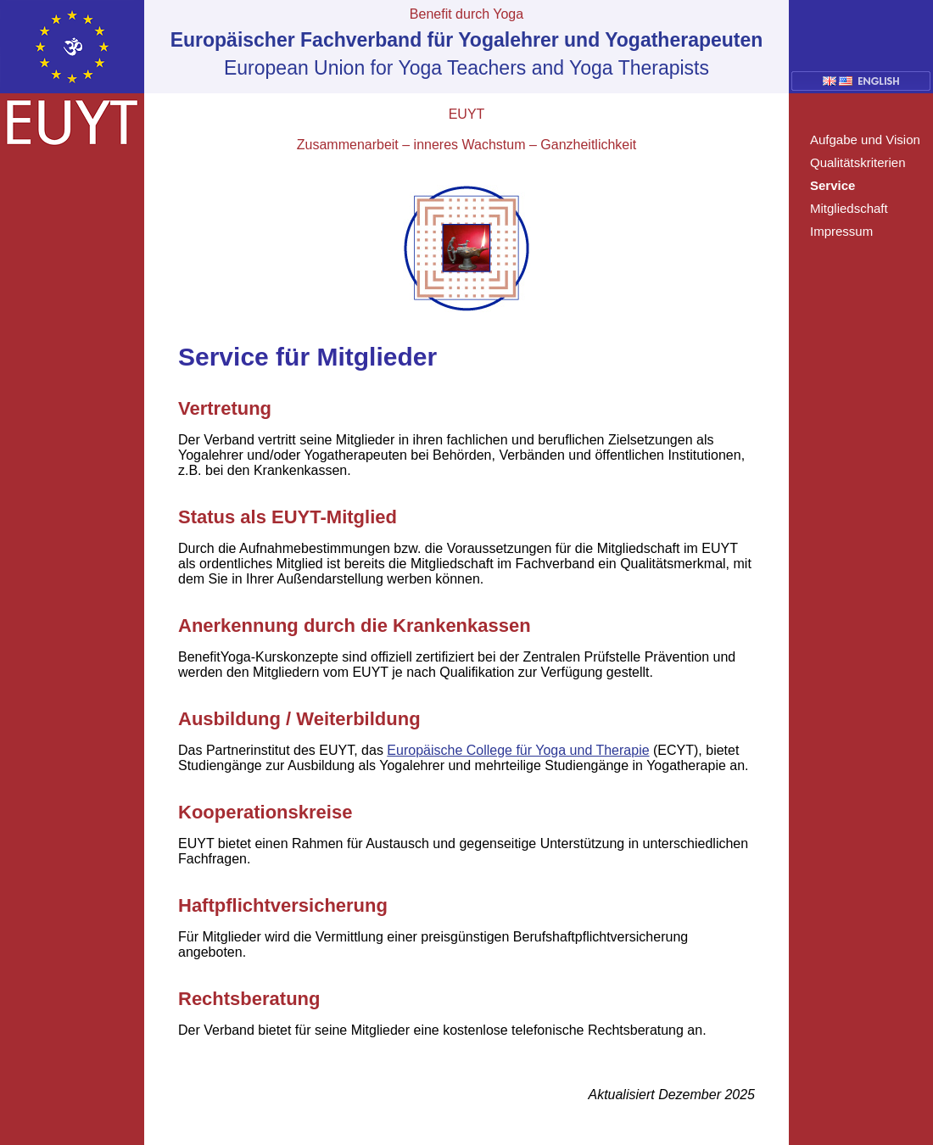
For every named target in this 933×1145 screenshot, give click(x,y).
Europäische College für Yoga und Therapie (518, 750)
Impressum (841, 231)
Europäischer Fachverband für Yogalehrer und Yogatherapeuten (466, 40)
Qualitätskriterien (858, 162)
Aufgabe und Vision (865, 139)
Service (832, 185)
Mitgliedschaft (849, 208)
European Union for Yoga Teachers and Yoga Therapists (466, 68)
